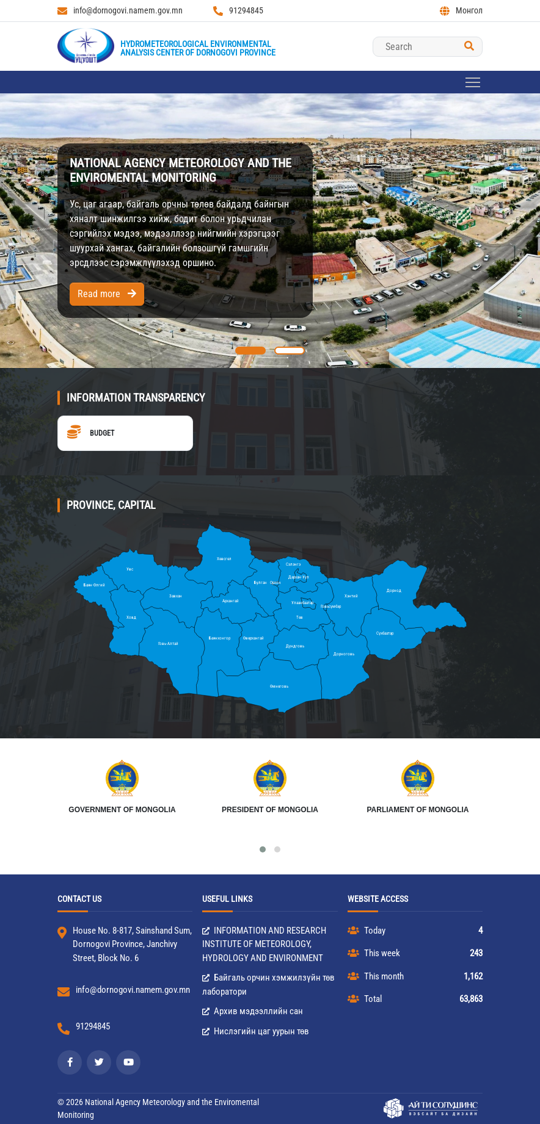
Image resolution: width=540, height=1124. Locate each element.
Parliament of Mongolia (418, 809)
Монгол (461, 10)
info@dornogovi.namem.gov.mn (120, 10)
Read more (107, 294)
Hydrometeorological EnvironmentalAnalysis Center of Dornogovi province (197, 48)
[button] (250, 351)
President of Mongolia (270, 809)
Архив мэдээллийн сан (252, 1011)
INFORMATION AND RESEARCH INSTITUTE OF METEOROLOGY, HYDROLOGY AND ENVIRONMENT (264, 944)
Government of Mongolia (121, 809)
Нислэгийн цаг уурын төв (255, 1031)
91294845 (238, 10)
